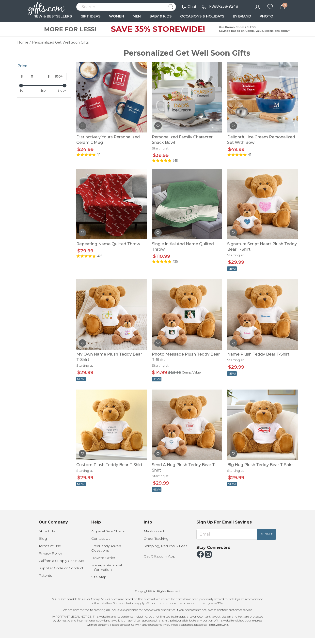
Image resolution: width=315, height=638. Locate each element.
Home (22, 42)
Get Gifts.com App (159, 556)
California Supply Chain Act (61, 560)
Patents (45, 575)
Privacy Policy (50, 553)
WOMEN (116, 16)
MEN (137, 16)
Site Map (99, 577)
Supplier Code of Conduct (61, 568)
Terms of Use (50, 546)
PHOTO (266, 16)
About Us (47, 531)
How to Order (103, 558)
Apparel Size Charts (108, 531)
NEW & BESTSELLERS (52, 16)
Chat (189, 6)
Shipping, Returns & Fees (165, 546)
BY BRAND (242, 16)
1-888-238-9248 (223, 6)
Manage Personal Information (106, 567)
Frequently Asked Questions (106, 548)
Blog (43, 538)
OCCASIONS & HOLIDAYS (202, 16)
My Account (154, 531)
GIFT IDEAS (90, 16)
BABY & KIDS (160, 16)
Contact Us (100, 538)
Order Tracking (156, 538)
